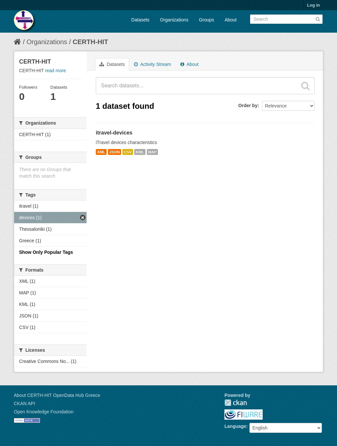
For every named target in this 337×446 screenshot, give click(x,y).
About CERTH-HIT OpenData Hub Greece (57, 395)
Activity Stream (152, 64)
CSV (128, 152)
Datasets (140, 19)
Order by (247, 105)
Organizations (174, 19)
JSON (114, 152)
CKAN (235, 402)
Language (235, 426)
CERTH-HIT (90, 41)
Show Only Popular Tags (46, 252)
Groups (206, 19)
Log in (313, 5)
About (230, 19)
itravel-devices (114, 132)
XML (101, 152)
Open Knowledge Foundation (43, 411)
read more (55, 70)
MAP (152, 152)
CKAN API (24, 403)
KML (140, 152)
